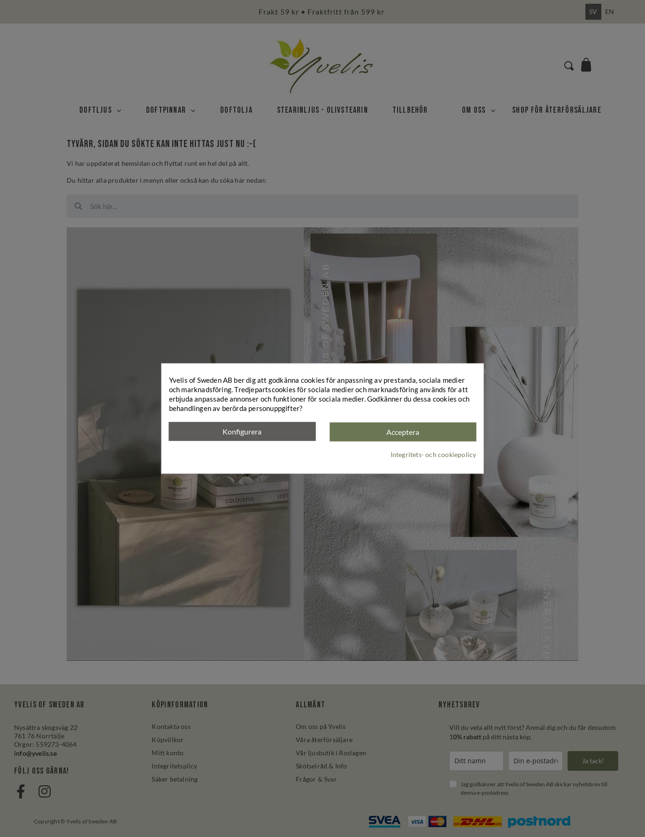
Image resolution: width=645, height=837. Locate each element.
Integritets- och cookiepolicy (433, 454)
